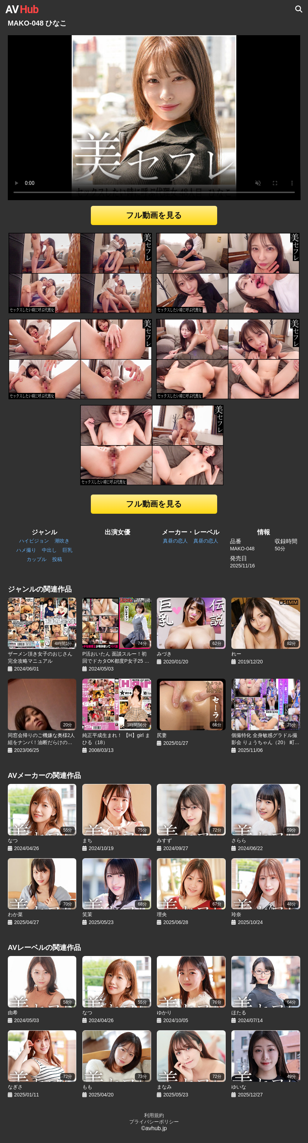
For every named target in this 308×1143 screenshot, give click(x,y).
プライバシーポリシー (154, 1122)
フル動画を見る (154, 215)
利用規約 (154, 1115)
